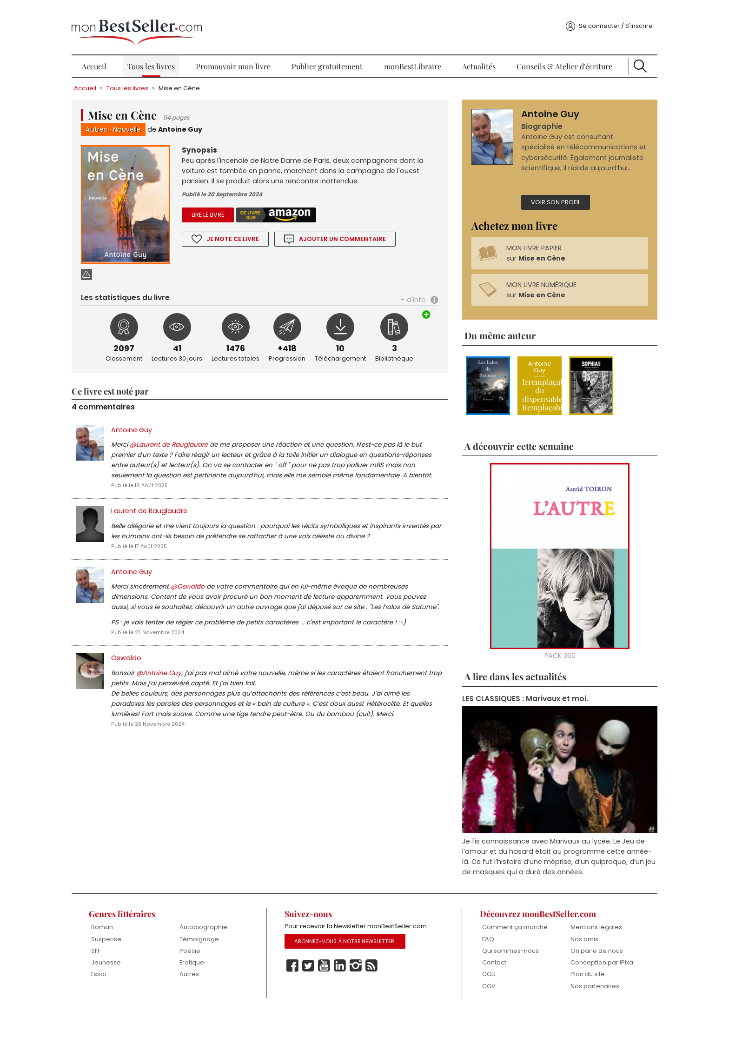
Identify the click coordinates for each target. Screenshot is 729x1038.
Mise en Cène (207, 78)
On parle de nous (577, 968)
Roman (128, 945)
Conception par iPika (575, 984)
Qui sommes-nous (499, 975)
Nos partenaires (575, 1011)
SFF (122, 968)
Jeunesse (132, 980)
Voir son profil (546, 216)
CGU (477, 999)
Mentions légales (577, 945)
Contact (483, 988)
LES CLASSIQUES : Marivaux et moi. (517, 715)
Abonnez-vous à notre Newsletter (352, 970)
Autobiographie (222, 945)
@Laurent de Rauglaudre (197, 424)
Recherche (616, 56)
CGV (477, 1011)
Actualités (469, 56)
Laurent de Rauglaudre (177, 504)
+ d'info (405, 278)
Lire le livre (227, 206)
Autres (124, 119)
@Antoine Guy (187, 692)
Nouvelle (155, 119)
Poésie (208, 968)
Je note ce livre (251, 231)
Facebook (300, 995)
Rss (379, 995)
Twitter (316, 995)
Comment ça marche (491, 949)
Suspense (133, 956)
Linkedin (347, 995)
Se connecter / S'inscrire (588, 15)
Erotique (210, 980)
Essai (125, 992)
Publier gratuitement (331, 56)
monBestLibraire (409, 56)
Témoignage (218, 956)
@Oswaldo (215, 592)
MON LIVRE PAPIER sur (527, 268)
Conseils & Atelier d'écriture (547, 56)
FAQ (477, 964)
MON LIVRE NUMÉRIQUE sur (532, 305)
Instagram (363, 995)
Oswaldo (154, 676)
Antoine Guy (208, 119)
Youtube (331, 995)
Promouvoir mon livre (243, 56)
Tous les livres (168, 56)
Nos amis (565, 956)
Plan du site (568, 999)
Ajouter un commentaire (362, 231)
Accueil (118, 56)
